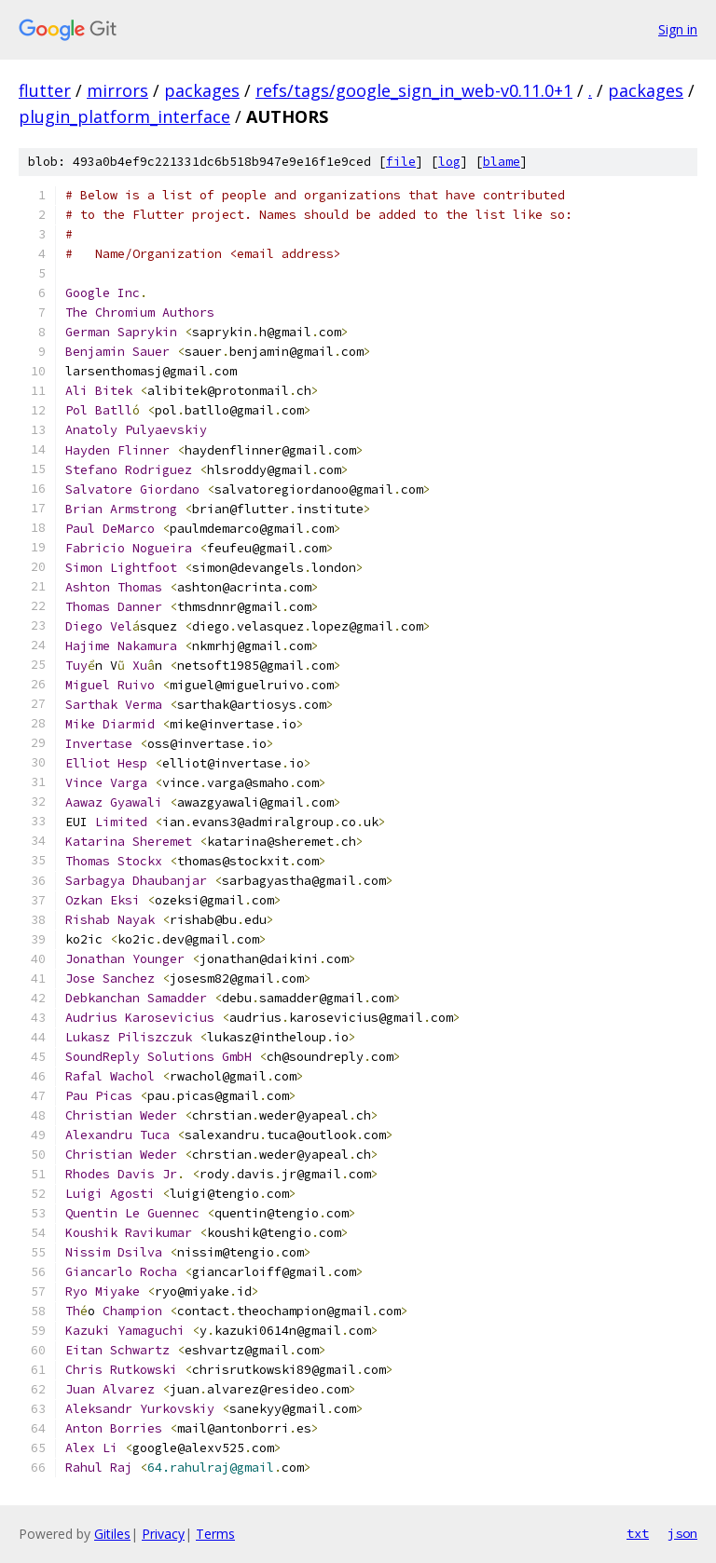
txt (637, 1533)
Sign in (677, 29)
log (449, 162)
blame (501, 162)
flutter (45, 90)
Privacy (163, 1534)
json (682, 1533)
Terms (215, 1534)
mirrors (117, 90)
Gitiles (112, 1534)
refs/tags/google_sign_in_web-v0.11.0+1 (413, 90)
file (401, 162)
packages (202, 90)
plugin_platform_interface (124, 116)
